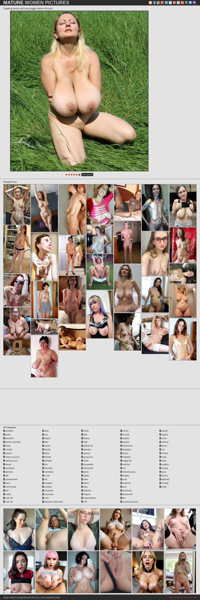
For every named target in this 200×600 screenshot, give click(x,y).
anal (45, 431)
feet (84, 434)
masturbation (88, 498)
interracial (87, 468)
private (164, 468)
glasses (86, 449)
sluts (124, 479)
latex (84, 479)
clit (44, 479)
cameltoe (47, 472)
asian (7, 434)
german (8, 472)
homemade (9, 487)
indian (7, 494)
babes (46, 438)
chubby (7, 449)
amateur (8, 431)
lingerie (85, 494)
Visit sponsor (87, 174)
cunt (45, 498)
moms (124, 431)
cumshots (48, 494)
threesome (127, 494)
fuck (84, 442)
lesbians (86, 490)
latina (85, 483)
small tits (126, 483)
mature (164, 453)
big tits (46, 449)
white (163, 487)
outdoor (164, 464)
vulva (163, 438)
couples (47, 487)
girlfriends (87, 446)
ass (45, 434)
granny (85, 453)
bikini (45, 453)
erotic (85, 431)
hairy (6, 483)
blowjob (47, 461)
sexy (163, 472)
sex (123, 468)
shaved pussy (128, 472)
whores (164, 442)
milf (84, 502)
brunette (47, 468)
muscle (125, 434)
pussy (124, 453)
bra (45, 464)
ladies (85, 475)
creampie (47, 490)
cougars (47, 483)
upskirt (164, 431)
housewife (87, 464)
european (9, 468)
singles (125, 475)
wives (163, 446)
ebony (7, 464)
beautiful (8, 438)
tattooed (164, 479)
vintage (164, 483)
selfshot (125, 464)
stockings (126, 490)
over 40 (8, 502)
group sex (87, 457)
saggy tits (126, 461)
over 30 (8, 498)
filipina (85, 438)
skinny (164, 475)
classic (7, 453)
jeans (85, 472)
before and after (12, 442)
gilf (5, 475)
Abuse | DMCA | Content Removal (17, 597)
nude (163, 457)
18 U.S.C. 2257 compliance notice (46, 597)
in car (46, 475)
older (163, 461)
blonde (46, 457)
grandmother (10, 479)
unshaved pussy (129, 502)
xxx (162, 449)
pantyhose (126, 446)
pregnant (126, 449)
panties (125, 442)
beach (46, 446)
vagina (164, 434)
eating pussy (10, 461)
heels (85, 461)
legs (84, 487)
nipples (125, 438)
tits (123, 498)
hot (6, 490)
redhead (125, 457)
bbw (45, 442)
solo (124, 487)
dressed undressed (52, 502)
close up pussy (11, 457)
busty (7, 446)
